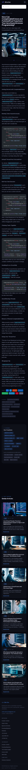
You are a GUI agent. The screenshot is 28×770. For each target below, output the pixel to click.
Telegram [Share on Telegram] (12, 393)
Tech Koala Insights (8, 454)
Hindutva (18, 443)
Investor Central (9, 432)
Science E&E (16, 457)
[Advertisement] (14, 478)
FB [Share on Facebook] (7, 390)
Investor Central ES (9, 435)
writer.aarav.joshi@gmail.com (8, 711)
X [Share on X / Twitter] (10, 390)
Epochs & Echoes (8, 440)
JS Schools (7, 446)
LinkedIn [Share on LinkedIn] (20, 390)
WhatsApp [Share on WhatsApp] (5, 393)
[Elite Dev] (6, 2)
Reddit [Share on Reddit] (14, 390)
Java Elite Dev (8, 448)
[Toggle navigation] (24, 2)
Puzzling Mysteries (9, 443)
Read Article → (6, 531)
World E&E (6, 459)
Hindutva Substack (6, 760)
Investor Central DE (9, 438)
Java (4, 13)
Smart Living (20, 438)
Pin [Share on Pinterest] (17, 393)
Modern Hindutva (13, 459)
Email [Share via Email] (21, 393)
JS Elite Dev (15, 446)
